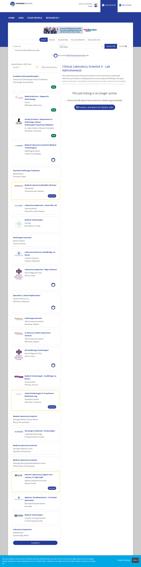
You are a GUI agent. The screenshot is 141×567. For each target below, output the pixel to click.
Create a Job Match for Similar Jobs (94, 107)
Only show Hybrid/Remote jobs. (27, 50)
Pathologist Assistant (22, 237)
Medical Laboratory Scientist (25, 416)
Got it (135, 560)
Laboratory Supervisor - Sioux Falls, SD (41, 205)
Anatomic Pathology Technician (26, 170)
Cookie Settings (123, 560)
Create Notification (49, 67)
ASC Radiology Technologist (37, 350)
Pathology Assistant (33, 318)
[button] (123, 46)
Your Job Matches (78, 40)
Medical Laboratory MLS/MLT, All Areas (40, 185)
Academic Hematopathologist (26, 76)
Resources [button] (52, 17)
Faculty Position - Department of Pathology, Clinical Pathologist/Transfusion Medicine (39, 122)
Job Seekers (109, 5)
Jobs (21, 17)
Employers (125, 5)
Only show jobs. (70, 56)
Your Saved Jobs (94, 40)
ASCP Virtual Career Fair (75, 55)
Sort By (15, 67)
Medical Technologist (34, 220)
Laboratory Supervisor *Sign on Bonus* (41, 269)
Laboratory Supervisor (22, 529)
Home (12, 17)
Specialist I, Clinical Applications (26, 295)
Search (43, 40)
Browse (52, 40)
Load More (35, 543)
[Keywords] (35, 46)
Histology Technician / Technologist (40, 431)
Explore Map (63, 40)
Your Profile (34, 17)
